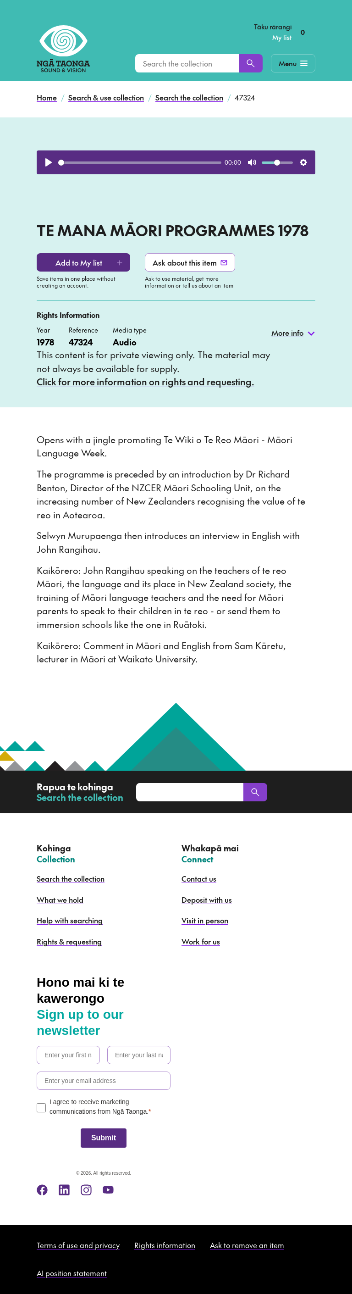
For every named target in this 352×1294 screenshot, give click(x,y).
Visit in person (205, 920)
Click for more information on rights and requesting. (145, 381)
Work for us (201, 941)
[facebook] (42, 1189)
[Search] (251, 63)
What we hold (60, 899)
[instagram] (86, 1189)
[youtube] (108, 1189)
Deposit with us (207, 899)
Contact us (199, 878)
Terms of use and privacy (78, 1245)
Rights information (164, 1245)
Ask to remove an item (247, 1245)
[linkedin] (64, 1189)
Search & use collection (106, 97)
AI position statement (72, 1273)
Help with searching (70, 920)
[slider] (139, 162)
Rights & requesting (69, 941)
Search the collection (189, 97)
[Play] (48, 162)
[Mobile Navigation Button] (293, 63)
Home (47, 97)
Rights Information (68, 315)
